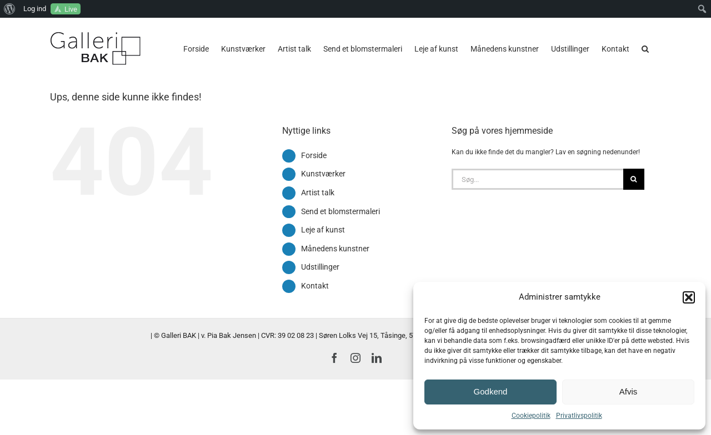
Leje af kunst (323, 229)
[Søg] (633, 179)
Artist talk (317, 192)
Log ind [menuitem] (34, 8)
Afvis (628, 391)
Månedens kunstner (335, 248)
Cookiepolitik (531, 415)
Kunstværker (323, 173)
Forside (314, 155)
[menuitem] (9, 9)
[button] (688, 297)
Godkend (491, 391)
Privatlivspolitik (579, 415)
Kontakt (315, 285)
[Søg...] (537, 179)
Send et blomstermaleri (340, 211)
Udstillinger (320, 266)
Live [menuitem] (70, 9)
